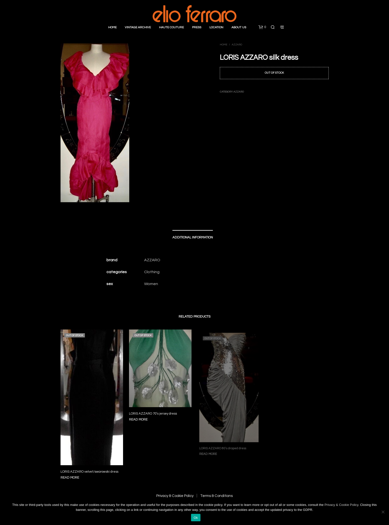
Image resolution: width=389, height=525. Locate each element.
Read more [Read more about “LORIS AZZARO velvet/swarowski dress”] (70, 477)
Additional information (192, 237)
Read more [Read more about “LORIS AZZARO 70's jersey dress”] (139, 417)
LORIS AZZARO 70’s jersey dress (153, 411)
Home (112, 27)
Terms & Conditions (216, 496)
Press (196, 27)
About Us (238, 27)
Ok (196, 518)
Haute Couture (171, 27)
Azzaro (237, 44)
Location (216, 27)
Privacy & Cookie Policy (175, 496)
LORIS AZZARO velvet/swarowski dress (89, 471)
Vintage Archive (138, 27)
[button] (262, 27)
